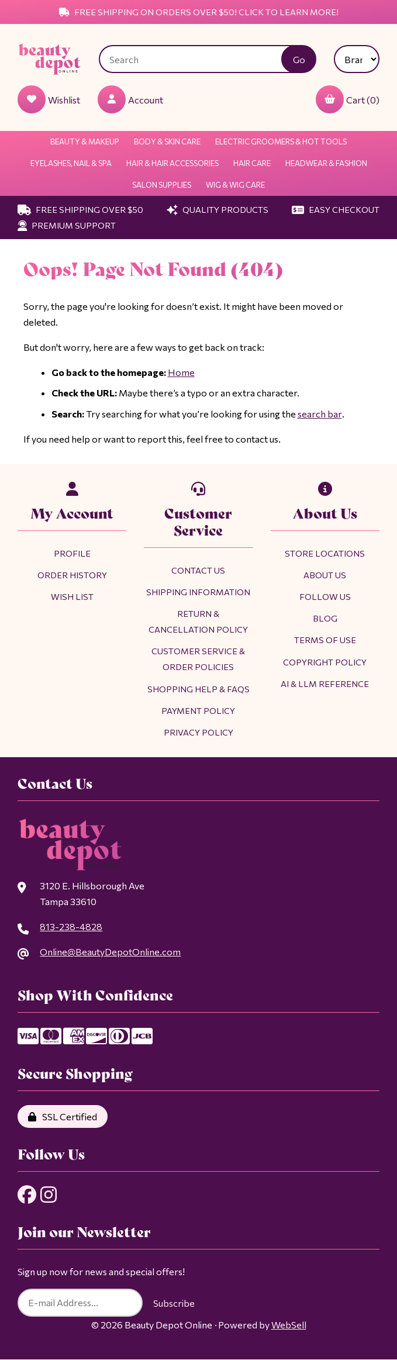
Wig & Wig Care (235, 184)
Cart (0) (347, 99)
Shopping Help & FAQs (198, 689)
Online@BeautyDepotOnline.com (110, 951)
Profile (72, 553)
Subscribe (174, 1303)
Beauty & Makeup (84, 141)
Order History (72, 574)
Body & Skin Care (167, 141)
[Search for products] (199, 59)
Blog (325, 618)
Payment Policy (198, 710)
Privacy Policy (198, 732)
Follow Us (325, 596)
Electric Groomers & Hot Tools (281, 141)
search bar (319, 413)
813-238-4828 (71, 926)
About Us (324, 574)
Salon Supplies (161, 184)
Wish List (72, 596)
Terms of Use (325, 639)
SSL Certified (62, 1116)
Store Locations (325, 553)
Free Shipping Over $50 (80, 209)
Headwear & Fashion (326, 163)
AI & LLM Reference (325, 683)
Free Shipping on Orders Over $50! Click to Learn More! (199, 11)
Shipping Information (198, 591)
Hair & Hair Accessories (172, 163)
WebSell (288, 1325)
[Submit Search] (298, 59)
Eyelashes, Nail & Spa (71, 163)
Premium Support (67, 225)
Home (181, 372)
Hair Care (252, 163)
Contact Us (198, 570)
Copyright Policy (325, 662)
